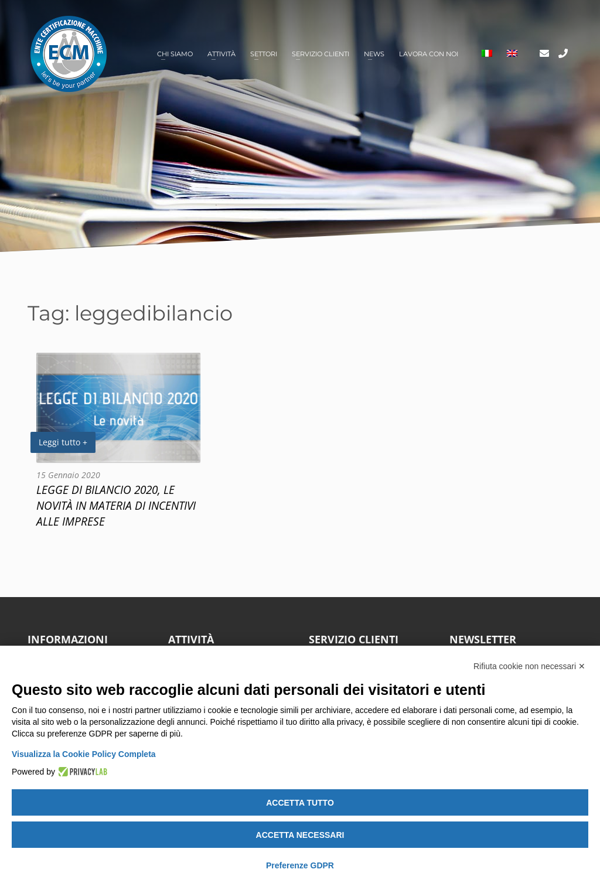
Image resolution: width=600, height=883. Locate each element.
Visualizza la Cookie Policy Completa (84, 754)
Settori (263, 54)
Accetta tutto (300, 802)
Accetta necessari (300, 835)
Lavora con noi (428, 54)
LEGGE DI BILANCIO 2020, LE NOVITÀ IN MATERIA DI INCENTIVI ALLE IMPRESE (116, 505)
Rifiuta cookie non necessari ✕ (529, 666)
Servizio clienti (320, 54)
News (374, 54)
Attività (221, 54)
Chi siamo (175, 54)
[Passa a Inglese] (512, 54)
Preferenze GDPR (300, 865)
